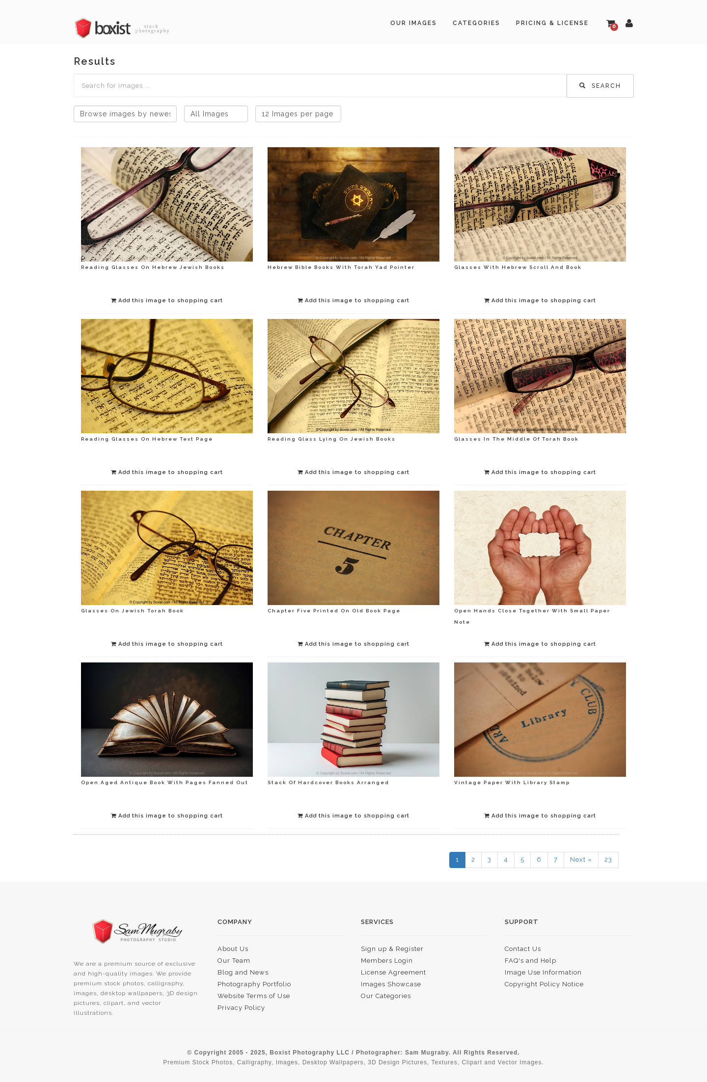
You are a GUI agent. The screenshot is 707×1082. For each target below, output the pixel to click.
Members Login (387, 960)
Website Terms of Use (254, 996)
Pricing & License (552, 23)
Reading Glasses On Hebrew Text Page (147, 439)
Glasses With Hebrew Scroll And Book (518, 267)
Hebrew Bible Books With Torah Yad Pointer (341, 267)
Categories (476, 23)
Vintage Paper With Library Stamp (512, 782)
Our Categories (386, 996)
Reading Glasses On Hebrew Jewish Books (153, 267)
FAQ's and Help (530, 960)
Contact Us (523, 948)
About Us (233, 948)
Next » (581, 859)
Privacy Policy (241, 1007)
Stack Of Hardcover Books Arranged (328, 782)
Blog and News (243, 972)
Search (600, 85)
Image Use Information (543, 972)
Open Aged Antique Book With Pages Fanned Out (164, 782)
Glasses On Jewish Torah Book (132, 610)
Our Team (234, 960)
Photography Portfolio (254, 984)
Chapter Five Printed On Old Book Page (334, 610)
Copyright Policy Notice (544, 984)
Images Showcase (391, 984)
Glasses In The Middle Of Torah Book (516, 439)
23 (608, 859)
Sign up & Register (392, 948)
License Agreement (393, 972)
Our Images (413, 23)
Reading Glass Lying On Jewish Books (332, 439)
